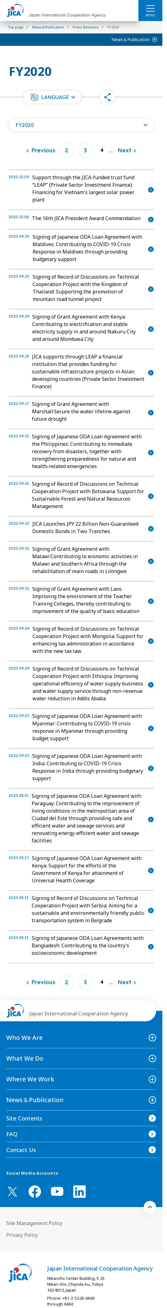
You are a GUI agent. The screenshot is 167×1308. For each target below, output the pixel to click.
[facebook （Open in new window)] (35, 1191)
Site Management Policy (34, 1223)
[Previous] (40, 150)
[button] (52, 97)
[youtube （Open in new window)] (57, 1191)
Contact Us (21, 1150)
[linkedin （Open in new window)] (79, 1191)
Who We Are (24, 1037)
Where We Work (30, 1079)
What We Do (24, 1058)
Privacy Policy (22, 1235)
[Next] (127, 150)
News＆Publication (130, 39)
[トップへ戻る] (150, 1207)
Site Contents (24, 1118)
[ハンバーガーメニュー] (150, 8)
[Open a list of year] (81, 125)
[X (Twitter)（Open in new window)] (12, 1192)
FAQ (11, 1134)
